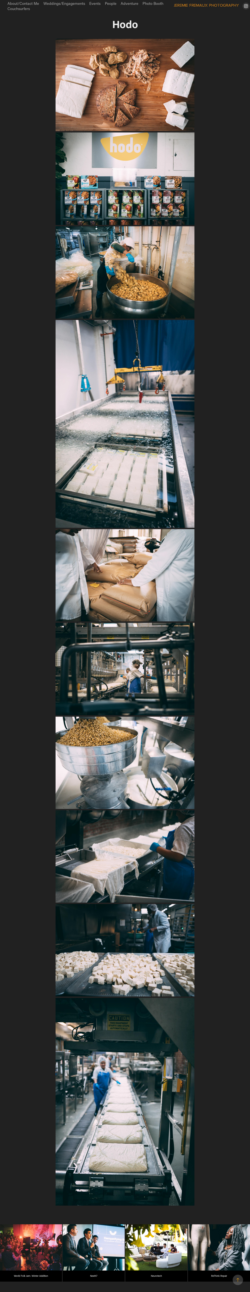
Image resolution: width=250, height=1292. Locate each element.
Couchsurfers (18, 8)
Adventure (129, 3)
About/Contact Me (23, 3)
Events (95, 3)
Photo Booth (153, 3)
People (110, 3)
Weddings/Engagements (64, 3)
